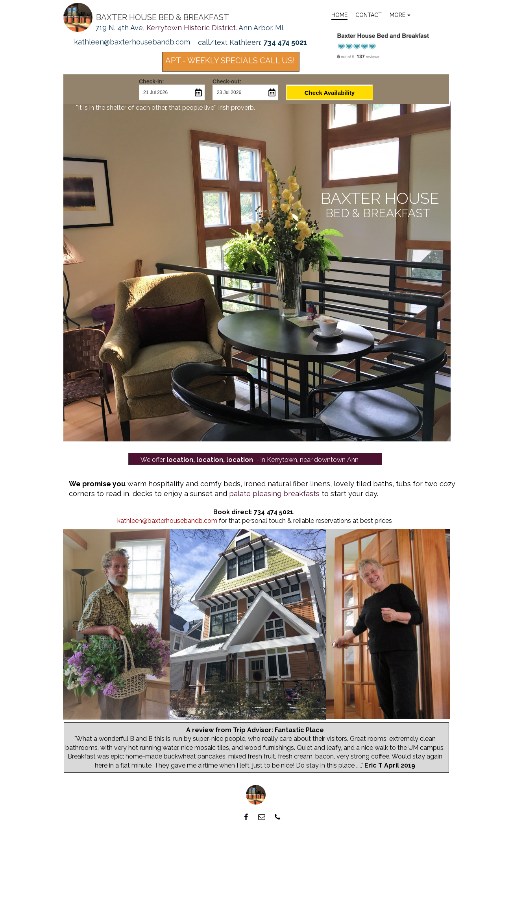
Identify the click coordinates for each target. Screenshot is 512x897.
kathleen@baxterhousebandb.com (167, 520)
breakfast (396, 213)
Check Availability (330, 92)
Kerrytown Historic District (191, 28)
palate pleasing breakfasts (274, 493)
